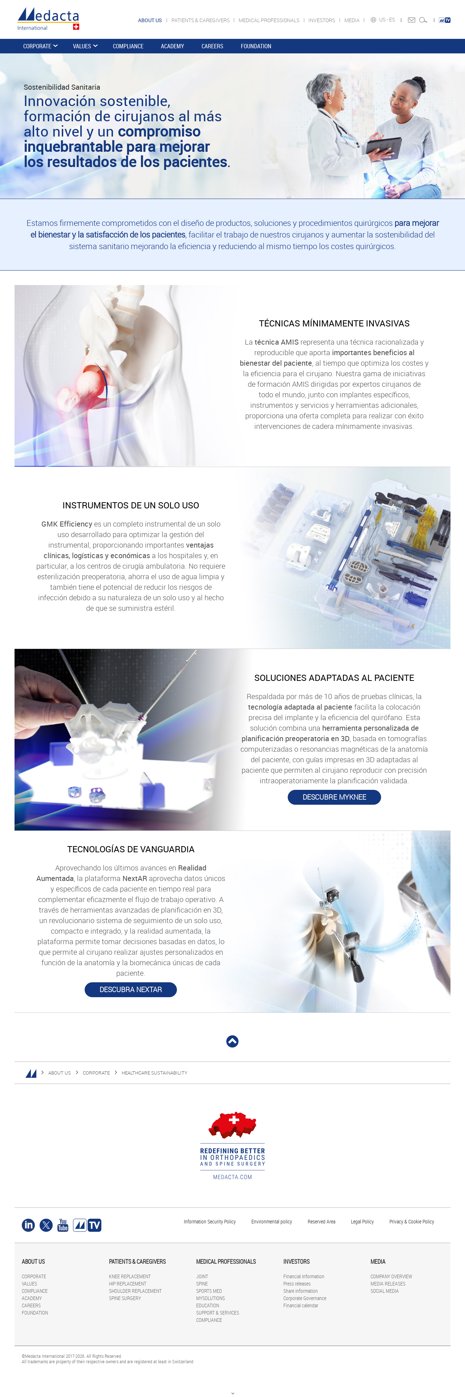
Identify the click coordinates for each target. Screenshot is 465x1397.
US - (384, 19)
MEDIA (352, 20)
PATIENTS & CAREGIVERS (201, 20)
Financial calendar (300, 1305)
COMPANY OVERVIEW (391, 1276)
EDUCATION (207, 1305)
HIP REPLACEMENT (127, 1283)
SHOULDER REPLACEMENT (135, 1290)
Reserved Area (321, 1221)
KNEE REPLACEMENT (130, 1276)
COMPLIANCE (128, 46)
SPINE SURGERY (125, 1298)
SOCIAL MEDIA (385, 1290)
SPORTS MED (209, 1290)
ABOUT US (59, 1072)
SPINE (202, 1283)
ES (392, 19)
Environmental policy (271, 1221)
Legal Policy (362, 1221)
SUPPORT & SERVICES (217, 1312)
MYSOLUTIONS (210, 1298)
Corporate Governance (304, 1298)
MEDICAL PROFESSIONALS (269, 20)
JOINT (202, 1276)
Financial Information (303, 1276)
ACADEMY (172, 46)
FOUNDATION (256, 46)
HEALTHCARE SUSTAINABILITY (154, 1072)
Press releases (297, 1283)
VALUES (82, 46)
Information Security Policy (210, 1221)
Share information (300, 1290)
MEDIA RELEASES (388, 1283)
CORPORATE (37, 46)
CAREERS (212, 46)
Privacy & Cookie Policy (411, 1221)
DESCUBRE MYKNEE (334, 797)
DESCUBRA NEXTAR (131, 989)
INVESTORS (322, 20)
